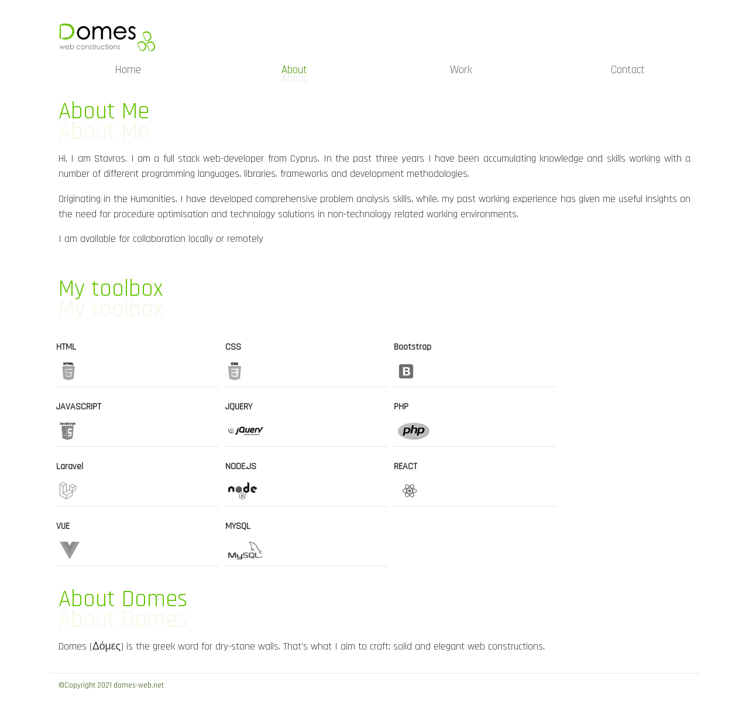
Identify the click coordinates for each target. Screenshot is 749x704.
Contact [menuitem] (628, 70)
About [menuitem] (294, 70)
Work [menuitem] (461, 70)
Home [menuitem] (128, 70)
